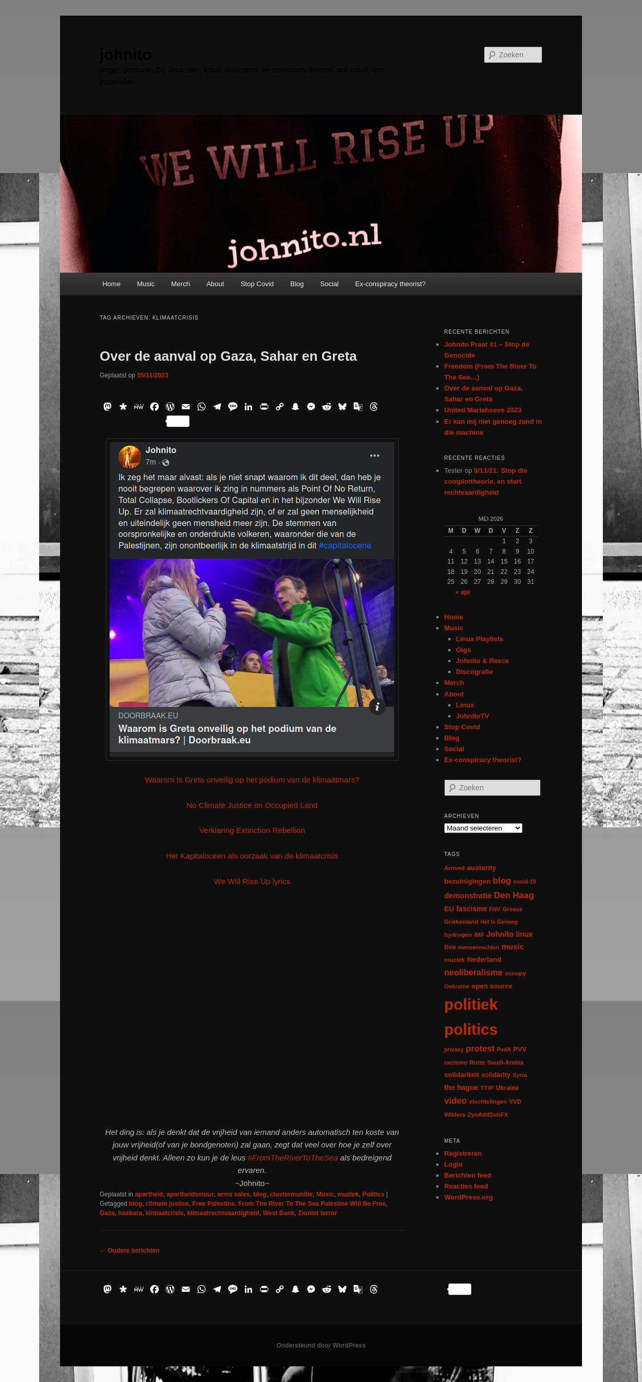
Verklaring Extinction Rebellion (252, 830)
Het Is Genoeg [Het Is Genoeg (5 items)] (499, 922)
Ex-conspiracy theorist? (390, 284)
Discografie (474, 672)
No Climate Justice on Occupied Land (252, 805)
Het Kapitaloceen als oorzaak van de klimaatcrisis (252, 855)
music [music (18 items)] (513, 946)
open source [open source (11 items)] (492, 986)
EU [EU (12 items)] (449, 909)
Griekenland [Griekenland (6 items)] (461, 922)
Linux (465, 705)
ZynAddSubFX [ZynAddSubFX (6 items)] (488, 1114)
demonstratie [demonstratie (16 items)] (468, 895)
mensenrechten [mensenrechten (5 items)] (479, 947)
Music (145, 284)
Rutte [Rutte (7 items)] (477, 1062)
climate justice (167, 1203)
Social (329, 284)
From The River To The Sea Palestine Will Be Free (312, 1203)
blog (259, 1194)
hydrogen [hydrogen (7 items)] (458, 934)
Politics (373, 1194)
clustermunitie (291, 1194)
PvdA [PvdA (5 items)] (504, 1049)
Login (453, 1164)
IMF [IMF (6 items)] (479, 935)
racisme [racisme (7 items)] (455, 1062)
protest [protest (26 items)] (480, 1048)
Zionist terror (317, 1213)
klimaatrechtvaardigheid (223, 1213)
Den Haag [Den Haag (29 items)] (514, 895)
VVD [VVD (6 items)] (515, 1101)
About (215, 284)
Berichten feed (467, 1175)
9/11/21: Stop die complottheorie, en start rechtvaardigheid (486, 481)
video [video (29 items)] (455, 1101)
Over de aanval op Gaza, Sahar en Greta (228, 356)
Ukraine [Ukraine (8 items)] (507, 1088)
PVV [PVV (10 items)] (520, 1049)
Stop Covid (257, 284)
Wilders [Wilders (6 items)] (455, 1114)
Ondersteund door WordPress (320, 1345)
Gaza (107, 1213)
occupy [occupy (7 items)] (515, 973)
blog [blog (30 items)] (502, 881)
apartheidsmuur (190, 1194)
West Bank (278, 1213)
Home (111, 284)
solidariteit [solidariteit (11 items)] (461, 1075)
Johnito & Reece (482, 661)
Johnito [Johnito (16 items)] (500, 934)
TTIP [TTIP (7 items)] (486, 1087)
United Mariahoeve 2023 (482, 410)
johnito (126, 54)
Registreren (463, 1153)
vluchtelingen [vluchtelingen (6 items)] (488, 1101)
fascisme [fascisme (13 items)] (471, 908)
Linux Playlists (480, 639)
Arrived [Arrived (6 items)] (454, 868)
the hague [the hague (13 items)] (461, 1087)
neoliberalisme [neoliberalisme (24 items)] (473, 972)
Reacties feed (466, 1186)
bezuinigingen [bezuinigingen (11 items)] (467, 881)
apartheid (149, 1194)
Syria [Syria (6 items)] (520, 1075)
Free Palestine (213, 1203)
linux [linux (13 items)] (524, 934)
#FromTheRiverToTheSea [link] (293, 1157)
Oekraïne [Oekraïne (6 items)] (456, 986)
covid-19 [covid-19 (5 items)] (525, 881)
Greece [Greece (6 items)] (512, 909)
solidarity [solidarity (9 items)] (495, 1075)
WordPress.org (468, 1197)
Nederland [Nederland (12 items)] (484, 959)
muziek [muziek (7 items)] (454, 959)
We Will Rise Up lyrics (252, 881)
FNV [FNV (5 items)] (494, 909)
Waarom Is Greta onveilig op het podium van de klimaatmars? (252, 779)
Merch (180, 284)
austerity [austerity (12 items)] (481, 868)
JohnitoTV (473, 716)
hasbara (130, 1213)
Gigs (463, 650)
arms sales (233, 1194)
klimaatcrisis (165, 1213)
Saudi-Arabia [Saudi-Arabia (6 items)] (505, 1062)
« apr (462, 592)
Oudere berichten (130, 1250)
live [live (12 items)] (450, 947)
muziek (348, 1194)
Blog (297, 284)
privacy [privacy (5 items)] (453, 1049)
